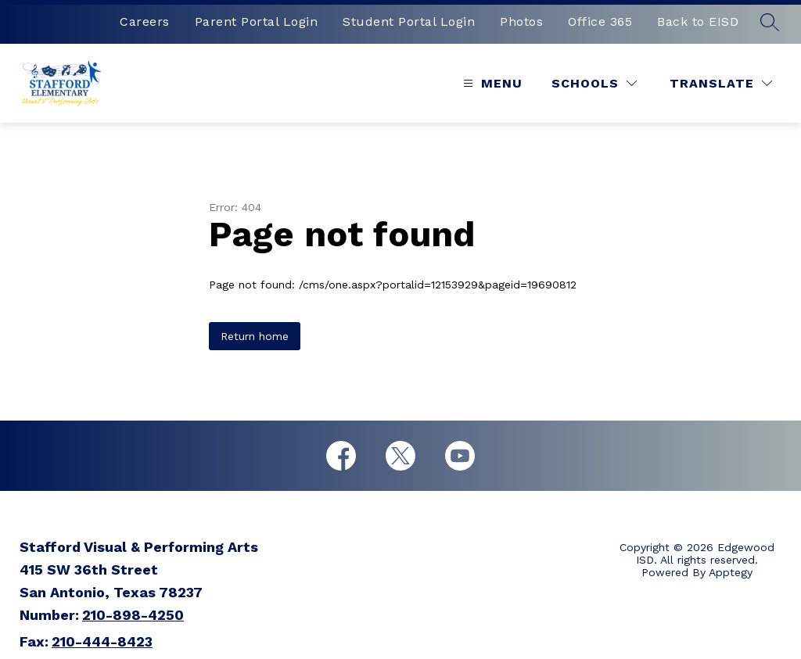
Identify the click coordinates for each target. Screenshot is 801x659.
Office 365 (600, 21)
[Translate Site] (721, 83)
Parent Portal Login (256, 21)
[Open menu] (491, 83)
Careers (145, 21)
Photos (521, 21)
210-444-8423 (102, 641)
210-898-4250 (133, 615)
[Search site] (769, 22)
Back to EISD (697, 21)
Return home (255, 336)
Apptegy (731, 572)
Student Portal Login (409, 21)
